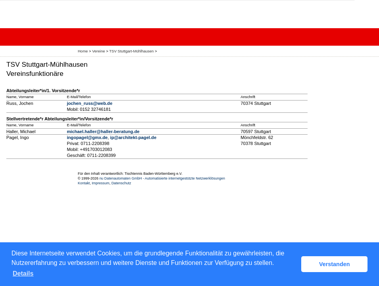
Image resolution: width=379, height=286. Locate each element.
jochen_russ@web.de (89, 103)
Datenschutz (121, 183)
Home (83, 51)
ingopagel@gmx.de (87, 137)
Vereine (98, 51)
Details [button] (23, 273)
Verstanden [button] (334, 264)
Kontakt (84, 183)
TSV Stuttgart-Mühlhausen (131, 51)
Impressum (100, 183)
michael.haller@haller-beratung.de (103, 131)
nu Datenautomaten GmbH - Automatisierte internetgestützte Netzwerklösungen (162, 178)
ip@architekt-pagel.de (133, 137)
